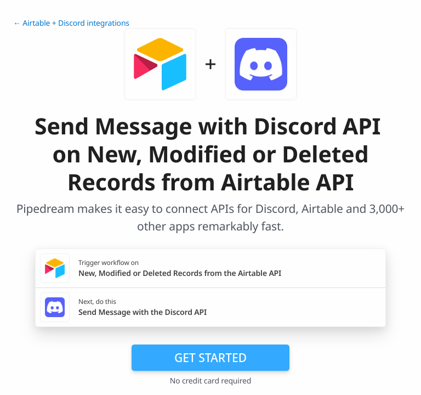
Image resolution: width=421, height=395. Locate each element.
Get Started (210, 357)
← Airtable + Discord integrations (71, 23)
